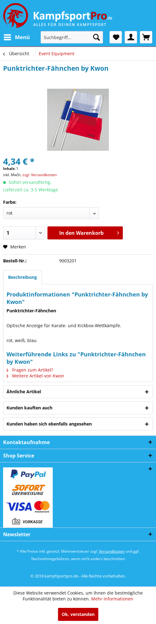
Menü (17, 36)
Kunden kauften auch (29, 408)
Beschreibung (22, 277)
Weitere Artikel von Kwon (35, 376)
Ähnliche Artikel (24, 391)
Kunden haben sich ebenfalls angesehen (49, 424)
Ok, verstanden (78, 614)
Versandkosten (112, 551)
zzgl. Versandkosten (39, 174)
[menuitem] (16, 37)
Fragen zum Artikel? (30, 370)
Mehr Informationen (112, 599)
